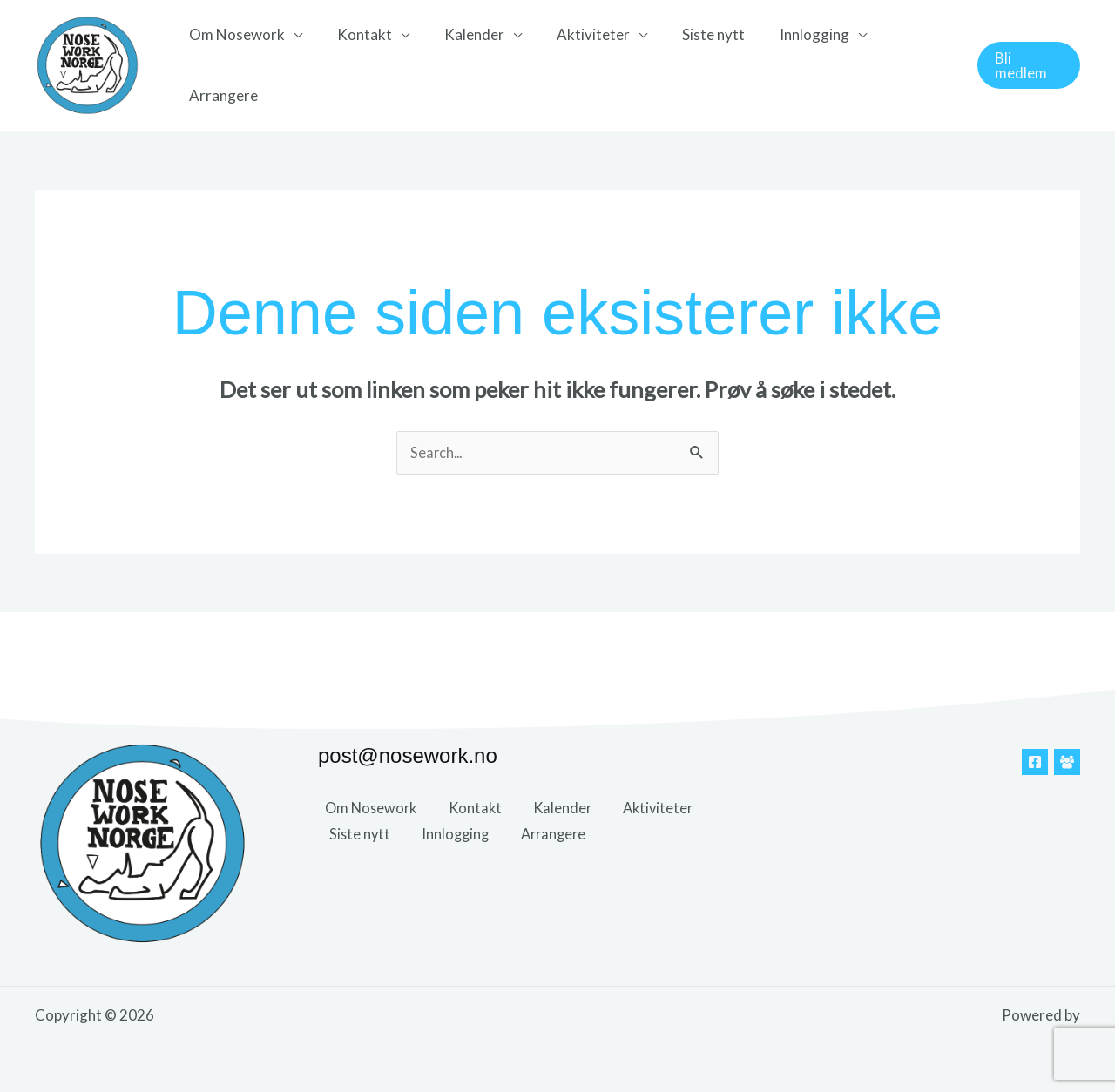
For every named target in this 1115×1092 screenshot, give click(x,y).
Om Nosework (239, 65)
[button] (1027, 66)
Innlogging (791, 65)
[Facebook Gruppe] (1067, 763)
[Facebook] (1035, 763)
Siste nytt (695, 65)
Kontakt (361, 65)
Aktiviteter (580, 65)
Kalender (466, 65)
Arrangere (907, 65)
